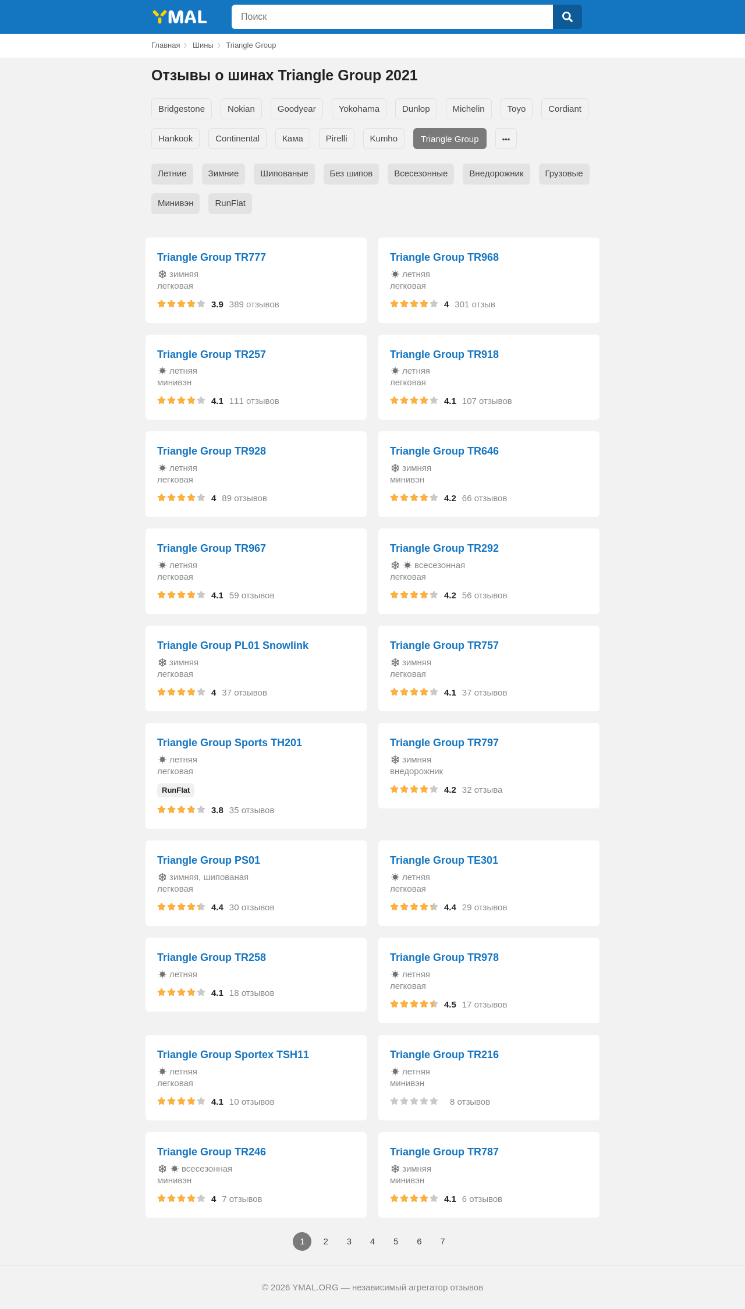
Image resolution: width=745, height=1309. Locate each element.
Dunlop (416, 108)
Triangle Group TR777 (211, 257)
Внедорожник (496, 173)
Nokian (241, 108)
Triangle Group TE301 (444, 860)
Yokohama (359, 108)
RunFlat (230, 203)
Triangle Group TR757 (444, 645)
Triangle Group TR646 (444, 451)
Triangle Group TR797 (444, 742)
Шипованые (284, 173)
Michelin (469, 108)
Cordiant (564, 108)
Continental (237, 138)
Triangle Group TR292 (444, 548)
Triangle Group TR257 (211, 354)
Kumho (384, 138)
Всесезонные (421, 173)
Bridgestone (181, 108)
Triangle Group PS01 (208, 860)
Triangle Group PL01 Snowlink (232, 645)
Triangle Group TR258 (211, 957)
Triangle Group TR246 (211, 1152)
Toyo (517, 108)
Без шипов (351, 173)
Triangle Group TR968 (444, 257)
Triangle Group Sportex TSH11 (233, 1054)
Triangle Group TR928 (211, 451)
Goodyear (297, 108)
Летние (172, 173)
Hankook (175, 138)
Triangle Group (450, 139)
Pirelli (336, 138)
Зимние (223, 173)
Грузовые (564, 173)
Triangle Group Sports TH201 (229, 742)
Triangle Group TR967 (211, 548)
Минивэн (175, 203)
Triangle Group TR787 (444, 1152)
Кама (292, 138)
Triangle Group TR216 (444, 1054)
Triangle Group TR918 (444, 354)
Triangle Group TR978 (444, 957)
